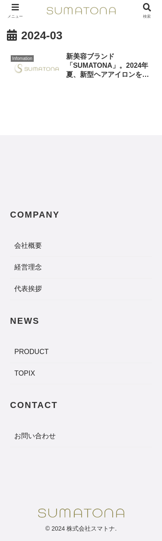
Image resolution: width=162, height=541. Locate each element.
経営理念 (28, 267)
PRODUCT (31, 351)
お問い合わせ (35, 436)
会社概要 (28, 245)
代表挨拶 (28, 288)
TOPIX (24, 373)
